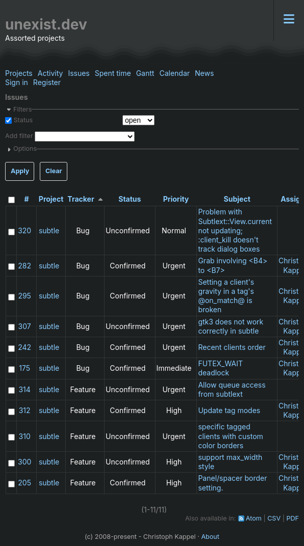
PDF (292, 518)
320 (24, 230)
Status (22, 120)
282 (24, 265)
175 (24, 368)
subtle (49, 230)
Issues (78, 73)
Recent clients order (231, 347)
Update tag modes (229, 410)
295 (24, 295)
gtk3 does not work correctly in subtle (230, 326)
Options (25, 148)
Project (51, 199)
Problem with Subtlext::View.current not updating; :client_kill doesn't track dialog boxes (235, 230)
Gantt (145, 73)
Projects (19, 73)
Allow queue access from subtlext (231, 389)
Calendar (174, 73)
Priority (176, 199)
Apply (20, 171)
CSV (274, 518)
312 (25, 410)
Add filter (19, 136)
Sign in (16, 82)
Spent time (113, 73)
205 (24, 482)
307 (24, 326)
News (204, 73)
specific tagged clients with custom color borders (230, 435)
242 (24, 347)
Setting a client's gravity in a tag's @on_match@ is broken (226, 296)
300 (24, 461)
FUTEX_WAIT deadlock (220, 368)
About (210, 536)
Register (47, 82)
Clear (53, 171)
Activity (50, 73)
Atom (254, 518)
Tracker (80, 199)
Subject (237, 199)
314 (24, 389)
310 (25, 436)
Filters (22, 109)
